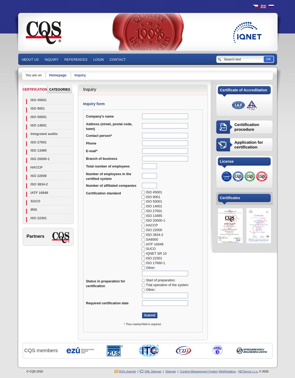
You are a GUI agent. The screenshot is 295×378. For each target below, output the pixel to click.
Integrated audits (44, 134)
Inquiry (80, 75)
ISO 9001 (38, 108)
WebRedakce (227, 371)
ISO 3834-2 (39, 184)
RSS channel (127, 371)
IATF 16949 (39, 193)
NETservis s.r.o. (248, 371)
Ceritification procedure (247, 127)
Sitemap (170, 371)
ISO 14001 (39, 125)
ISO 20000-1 (40, 159)
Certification (35, 89)
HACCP (37, 167)
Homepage (57, 75)
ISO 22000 (39, 176)
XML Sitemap (152, 371)
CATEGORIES (59, 89)
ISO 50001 (39, 117)
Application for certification (249, 144)
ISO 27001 (39, 142)
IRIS (34, 210)
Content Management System (199, 371)
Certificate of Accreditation (243, 90)
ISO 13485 (39, 150)
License (227, 161)
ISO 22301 (39, 218)
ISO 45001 (39, 100)
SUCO (35, 201)
